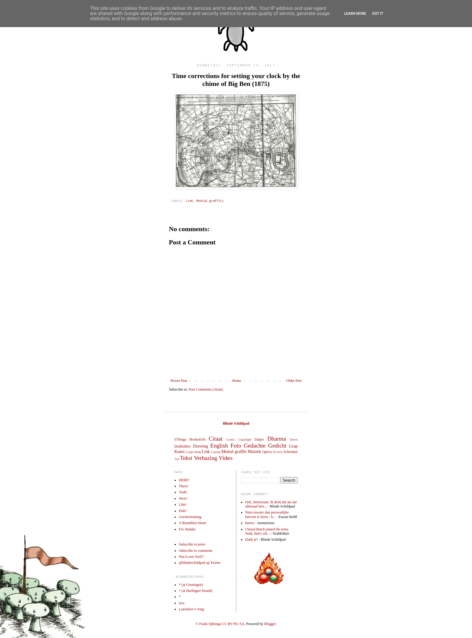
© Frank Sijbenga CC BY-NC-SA (219, 624)
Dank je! (251, 539)
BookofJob (197, 439)
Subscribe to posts (192, 544)
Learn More (355, 13)
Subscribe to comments (196, 550)
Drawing (200, 446)
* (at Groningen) (191, 585)
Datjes (259, 439)
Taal (176, 458)
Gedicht (277, 445)
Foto (236, 445)
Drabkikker (182, 446)
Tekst (186, 458)
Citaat (215, 438)
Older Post (294, 381)
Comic (230, 439)
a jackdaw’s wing (191, 609)
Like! (183, 504)
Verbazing (205, 458)
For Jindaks (187, 529)
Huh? (183, 511)
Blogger (270, 624)
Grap (293, 446)
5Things (180, 439)
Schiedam (291, 452)
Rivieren (278, 452)
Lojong (215, 452)
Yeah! (183, 492)
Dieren (294, 439)
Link (189, 201)
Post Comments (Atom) (206, 389)
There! (183, 486)
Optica (267, 452)
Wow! (183, 498)
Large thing (193, 452)
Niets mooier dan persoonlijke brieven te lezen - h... (267, 514)
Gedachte (255, 445)
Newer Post (178, 381)
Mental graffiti (210, 201)
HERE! (184, 480)
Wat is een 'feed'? (191, 557)
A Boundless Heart (192, 523)
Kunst (179, 451)
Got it (377, 13)
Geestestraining (190, 517)
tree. (182, 603)
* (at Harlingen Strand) (195, 591)
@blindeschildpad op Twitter (200, 563)
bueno (249, 523)
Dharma (276, 438)
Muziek (254, 451)
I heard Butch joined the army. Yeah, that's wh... (267, 531)
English (219, 445)
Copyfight (245, 439)
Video (225, 458)
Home (236, 381)
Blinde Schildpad (236, 423)
